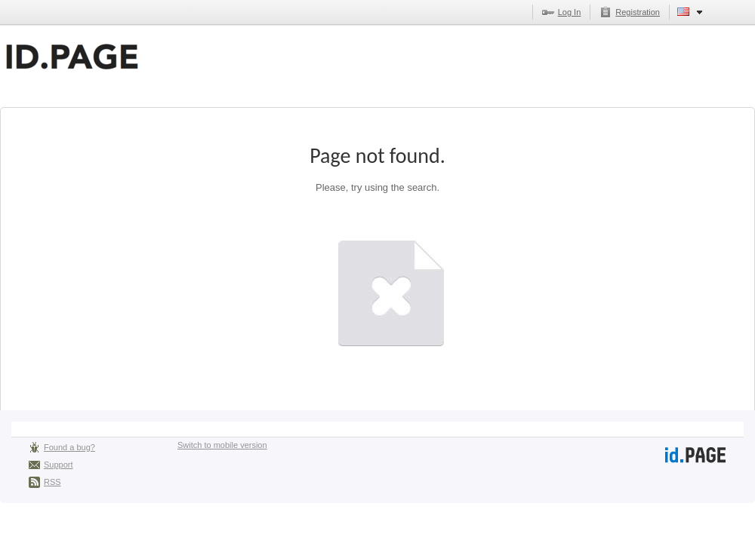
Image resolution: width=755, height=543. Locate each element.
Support (58, 464)
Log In (569, 12)
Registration (637, 12)
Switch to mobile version (222, 444)
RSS (52, 481)
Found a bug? (69, 447)
